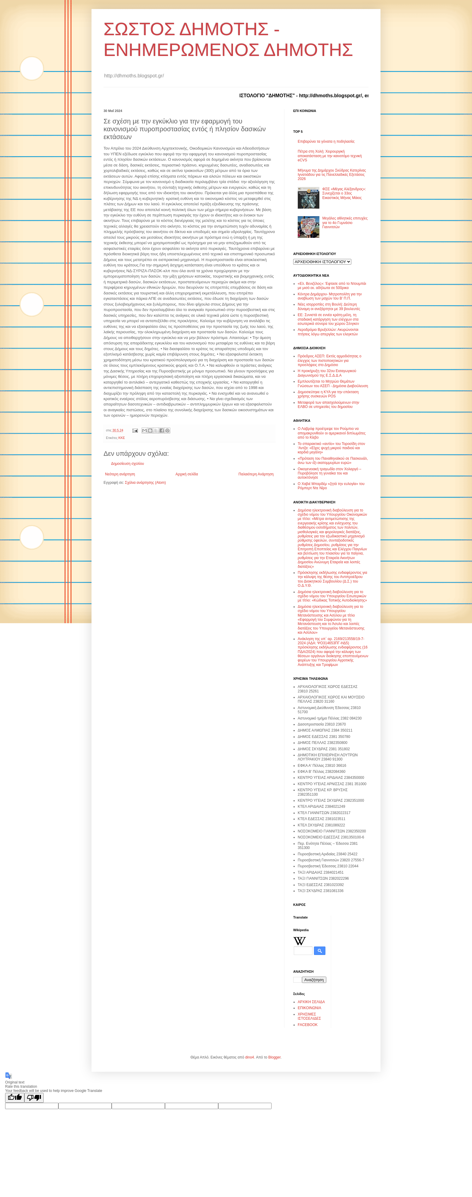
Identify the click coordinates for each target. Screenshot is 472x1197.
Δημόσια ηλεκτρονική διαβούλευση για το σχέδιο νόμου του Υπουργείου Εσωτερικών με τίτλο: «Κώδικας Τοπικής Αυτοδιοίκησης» (332, 596)
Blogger (274, 1057)
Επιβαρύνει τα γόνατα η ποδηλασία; (326, 141)
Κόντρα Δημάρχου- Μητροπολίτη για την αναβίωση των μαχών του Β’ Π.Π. (330, 296)
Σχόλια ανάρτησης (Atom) (145, 482)
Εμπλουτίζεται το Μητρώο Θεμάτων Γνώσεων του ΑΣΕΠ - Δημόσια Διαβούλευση (333, 383)
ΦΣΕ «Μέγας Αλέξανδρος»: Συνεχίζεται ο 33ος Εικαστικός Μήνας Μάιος (344, 193)
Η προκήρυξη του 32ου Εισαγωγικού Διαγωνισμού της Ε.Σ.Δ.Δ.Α (327, 373)
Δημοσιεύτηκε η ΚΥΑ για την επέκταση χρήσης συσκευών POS (328, 394)
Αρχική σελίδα (186, 474)
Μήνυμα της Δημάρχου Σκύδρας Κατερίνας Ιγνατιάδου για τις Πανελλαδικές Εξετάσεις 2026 (332, 174)
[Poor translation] (34, 1098)
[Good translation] (14, 1098)
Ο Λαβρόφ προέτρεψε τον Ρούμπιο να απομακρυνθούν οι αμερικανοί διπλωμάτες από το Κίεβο (332, 433)
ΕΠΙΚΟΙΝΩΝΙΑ (309, 1008)
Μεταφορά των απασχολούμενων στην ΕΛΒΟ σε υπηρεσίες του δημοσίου (328, 404)
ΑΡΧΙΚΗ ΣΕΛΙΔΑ (311, 1002)
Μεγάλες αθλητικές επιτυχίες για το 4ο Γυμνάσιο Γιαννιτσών (345, 222)
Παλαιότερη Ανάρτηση (256, 474)
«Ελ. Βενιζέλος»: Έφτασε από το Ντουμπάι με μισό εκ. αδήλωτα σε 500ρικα (332, 285)
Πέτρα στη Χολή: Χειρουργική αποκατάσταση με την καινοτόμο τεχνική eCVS (330, 155)
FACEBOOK (308, 1025)
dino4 (249, 1057)
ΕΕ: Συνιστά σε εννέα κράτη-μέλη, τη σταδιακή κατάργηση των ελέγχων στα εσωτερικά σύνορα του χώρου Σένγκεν (328, 319)
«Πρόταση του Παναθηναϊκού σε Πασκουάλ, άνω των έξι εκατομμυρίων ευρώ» (333, 460)
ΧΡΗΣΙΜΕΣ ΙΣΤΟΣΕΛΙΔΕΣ (309, 1016)
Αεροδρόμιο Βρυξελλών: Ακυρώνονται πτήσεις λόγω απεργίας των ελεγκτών (328, 332)
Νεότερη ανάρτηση (120, 474)
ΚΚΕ (121, 438)
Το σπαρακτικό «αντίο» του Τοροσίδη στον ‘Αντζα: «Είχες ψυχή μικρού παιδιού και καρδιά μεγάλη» (331, 448)
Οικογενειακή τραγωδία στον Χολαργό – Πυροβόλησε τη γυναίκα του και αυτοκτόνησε (329, 473)
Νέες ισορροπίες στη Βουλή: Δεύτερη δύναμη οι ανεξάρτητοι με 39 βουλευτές (329, 306)
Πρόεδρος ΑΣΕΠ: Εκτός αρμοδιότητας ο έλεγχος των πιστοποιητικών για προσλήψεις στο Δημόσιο (329, 360)
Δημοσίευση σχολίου (127, 464)
